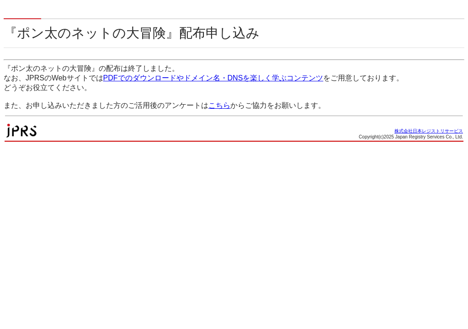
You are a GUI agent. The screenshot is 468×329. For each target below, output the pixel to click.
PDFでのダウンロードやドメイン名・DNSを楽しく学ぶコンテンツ (213, 78)
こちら (219, 105)
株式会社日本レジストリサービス (428, 130)
